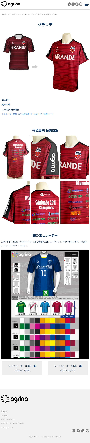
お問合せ (4, 415)
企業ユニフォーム (7, 427)
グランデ (54, 14)
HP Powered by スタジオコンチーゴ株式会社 (46, 436)
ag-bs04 (6, 104)
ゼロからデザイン (68, 367)
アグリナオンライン (7, 419)
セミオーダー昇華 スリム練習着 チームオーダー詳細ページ (27, 114)
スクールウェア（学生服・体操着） (13, 423)
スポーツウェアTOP (10, 14)
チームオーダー (22, 14)
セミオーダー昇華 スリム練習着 (40, 14)
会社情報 (4, 411)
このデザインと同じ (22, 367)
